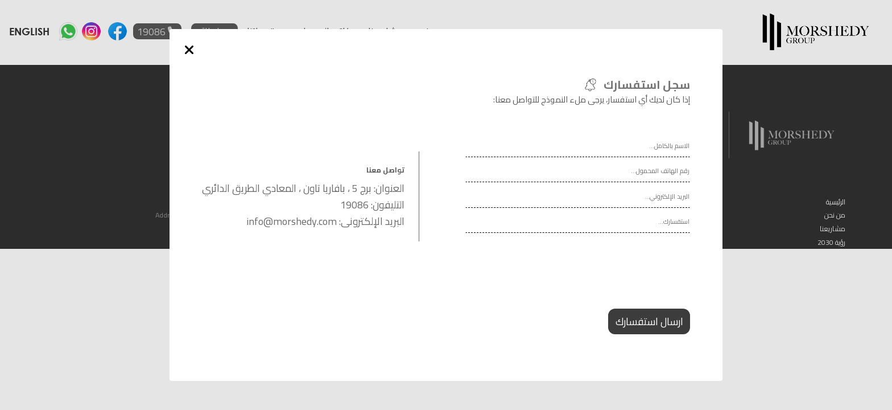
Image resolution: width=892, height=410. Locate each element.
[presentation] (603, 281)
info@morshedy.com (291, 221)
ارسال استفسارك (649, 321)
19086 (354, 204)
